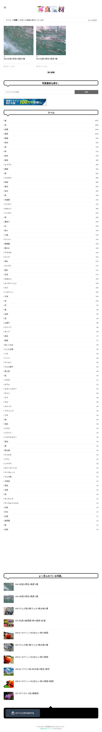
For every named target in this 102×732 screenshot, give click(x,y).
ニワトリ (51, 433)
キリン (51, 393)
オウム (51, 384)
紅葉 (51, 516)
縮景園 (51, 521)
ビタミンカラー (51, 389)
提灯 (51, 270)
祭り (51, 230)
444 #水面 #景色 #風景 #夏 (14, 59)
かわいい (51, 208)
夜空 (51, 186)
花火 (51, 191)
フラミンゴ (51, 411)
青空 (51, 142)
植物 (51, 138)
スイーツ (51, 327)
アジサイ (51, 204)
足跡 (51, 529)
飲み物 (51, 450)
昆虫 (51, 441)
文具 (51, 274)
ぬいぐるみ (51, 345)
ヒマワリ (51, 164)
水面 (51, 490)
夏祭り (51, 222)
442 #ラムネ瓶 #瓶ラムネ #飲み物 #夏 (31, 608)
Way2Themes (58, 728)
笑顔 (51, 424)
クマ (51, 397)
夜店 (51, 336)
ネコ (51, 288)
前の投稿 (51, 72)
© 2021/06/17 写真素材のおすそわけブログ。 (51, 726)
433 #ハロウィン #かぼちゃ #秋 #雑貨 (31, 657)
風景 (51, 134)
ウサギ (51, 380)
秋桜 (51, 182)
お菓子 (51, 323)
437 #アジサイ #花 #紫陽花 (27, 693)
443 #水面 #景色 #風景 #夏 (47, 59)
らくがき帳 (51, 349)
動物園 (51, 244)
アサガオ (51, 252)
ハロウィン (51, 292)
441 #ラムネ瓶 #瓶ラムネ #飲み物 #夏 (31, 645)
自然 (51, 314)
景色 (51, 485)
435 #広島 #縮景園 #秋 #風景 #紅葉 (30, 621)
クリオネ (51, 455)
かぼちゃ (51, 279)
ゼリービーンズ (51, 468)
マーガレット (51, 472)
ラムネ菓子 (51, 367)
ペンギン (51, 213)
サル (51, 402)
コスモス (51, 178)
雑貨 (51, 340)
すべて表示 (92, 20)
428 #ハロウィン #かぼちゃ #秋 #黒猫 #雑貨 (34, 681)
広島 (51, 507)
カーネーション (51, 283)
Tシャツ (51, 239)
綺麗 (51, 129)
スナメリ (51, 406)
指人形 (51, 371)
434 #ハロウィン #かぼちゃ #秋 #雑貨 (31, 633)
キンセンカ (51, 499)
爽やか (51, 248)
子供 (51, 296)
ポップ (51, 331)
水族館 (51, 200)
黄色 (51, 160)
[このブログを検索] (39, 92)
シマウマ (51, 463)
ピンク (51, 257)
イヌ (51, 353)
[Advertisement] (24, 552)
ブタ (51, 415)
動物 (51, 169)
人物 (51, 235)
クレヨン (51, 266)
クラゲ (51, 428)
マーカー (51, 362)
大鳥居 (51, 481)
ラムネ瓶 (51, 477)
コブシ (51, 459)
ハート (51, 358)
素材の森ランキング (46, 728)
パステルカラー (51, 437)
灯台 (51, 512)
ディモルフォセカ (51, 503)
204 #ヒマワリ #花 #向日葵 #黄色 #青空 (32, 669)
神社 (51, 261)
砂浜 (51, 156)
